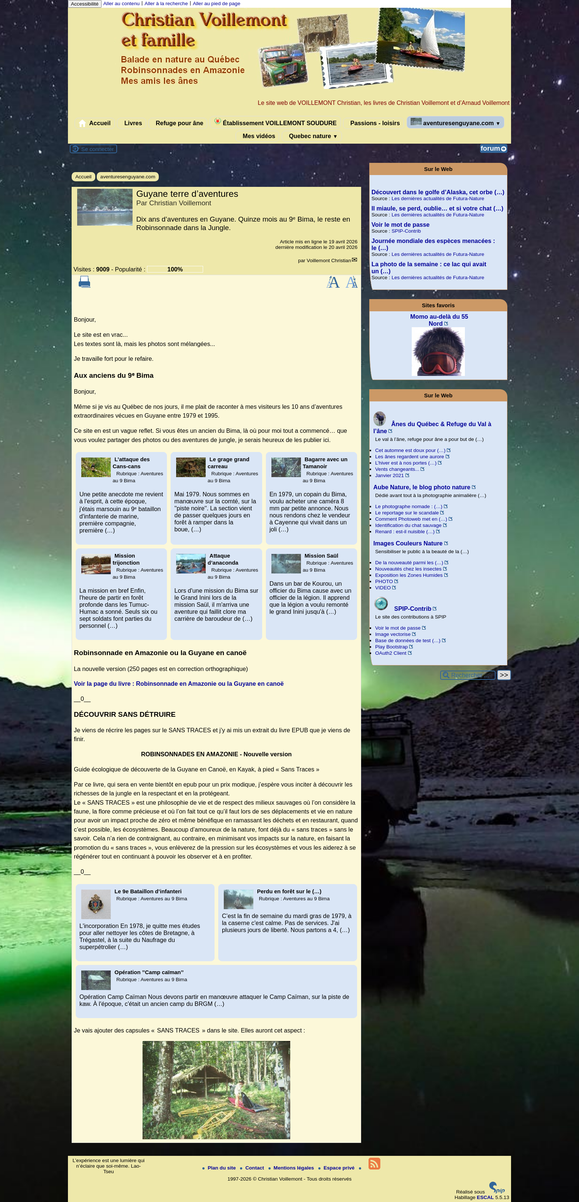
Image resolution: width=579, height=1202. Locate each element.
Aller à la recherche (166, 3)
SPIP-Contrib (406, 231)
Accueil (95, 123)
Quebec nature (312, 136)
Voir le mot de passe (400, 224)
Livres (131, 123)
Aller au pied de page (216, 3)
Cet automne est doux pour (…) (410, 450)
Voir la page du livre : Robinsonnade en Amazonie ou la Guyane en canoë (179, 683)
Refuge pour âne (178, 123)
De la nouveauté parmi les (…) (409, 562)
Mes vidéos (257, 136)
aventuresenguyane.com (456, 122)
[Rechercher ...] (468, 675)
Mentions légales (291, 1168)
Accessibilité (85, 4)
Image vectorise (393, 634)
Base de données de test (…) (408, 640)
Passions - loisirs (373, 123)
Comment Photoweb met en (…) (411, 519)
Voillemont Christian (329, 260)
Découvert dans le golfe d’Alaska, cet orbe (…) (437, 192)
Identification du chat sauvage (408, 525)
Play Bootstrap (391, 647)
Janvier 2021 (389, 475)
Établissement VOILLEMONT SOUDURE (275, 122)
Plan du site (219, 1168)
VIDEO (383, 587)
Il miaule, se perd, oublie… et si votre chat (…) (437, 208)
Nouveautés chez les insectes (408, 569)
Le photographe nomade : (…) (408, 506)
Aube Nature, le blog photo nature (421, 487)
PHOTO (384, 581)
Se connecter (97, 149)
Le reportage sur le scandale (407, 513)
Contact (252, 1168)
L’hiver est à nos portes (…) (405, 463)
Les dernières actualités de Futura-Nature (437, 198)
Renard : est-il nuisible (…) (405, 531)
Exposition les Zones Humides (409, 575)
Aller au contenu (121, 3)
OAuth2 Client (391, 653)
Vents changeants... (397, 469)
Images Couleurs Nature (408, 543)
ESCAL (485, 1197)
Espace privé (337, 1168)
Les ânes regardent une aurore (409, 456)
